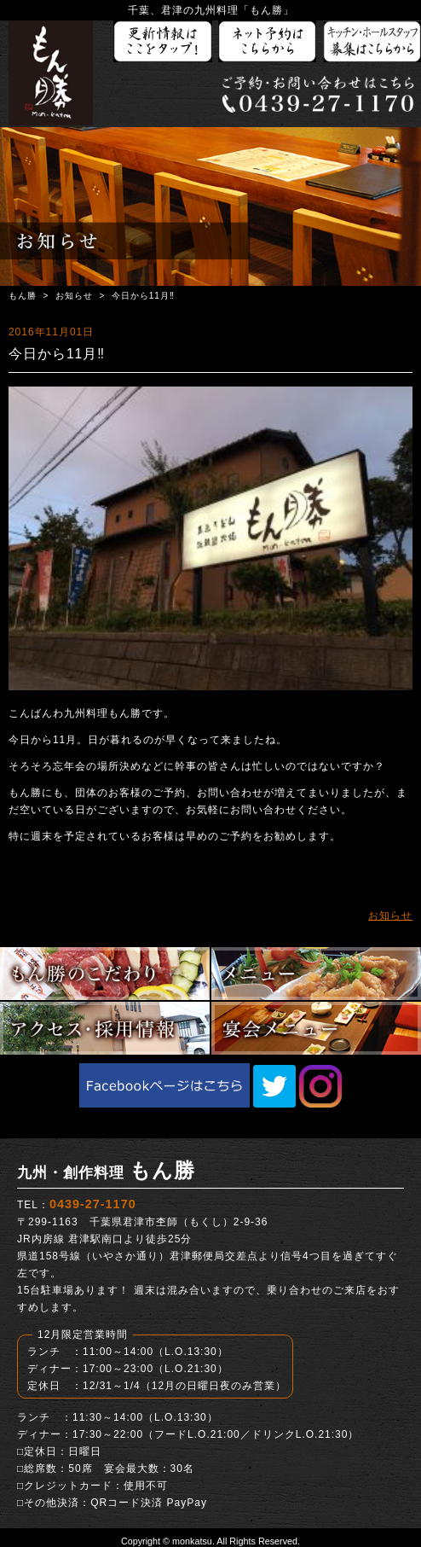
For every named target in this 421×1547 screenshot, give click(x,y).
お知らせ (74, 295)
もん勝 (23, 295)
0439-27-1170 (92, 1204)
